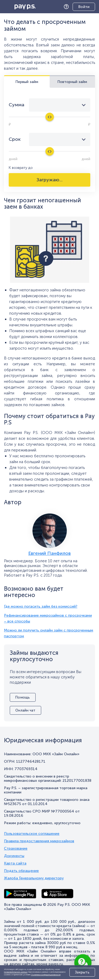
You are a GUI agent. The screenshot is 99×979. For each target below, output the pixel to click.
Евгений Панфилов (49, 553)
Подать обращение (21, 871)
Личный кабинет (80, 7)
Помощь (67, 6)
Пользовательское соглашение (31, 834)
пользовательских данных (15, 972)
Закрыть (82, 972)
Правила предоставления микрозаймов (39, 841)
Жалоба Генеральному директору (34, 878)
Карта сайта (15, 863)
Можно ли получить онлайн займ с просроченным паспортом (48, 633)
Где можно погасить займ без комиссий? (40, 606)
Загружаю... (49, 180)
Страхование (15, 848)
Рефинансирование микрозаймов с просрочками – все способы (48, 618)
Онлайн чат (25, 710)
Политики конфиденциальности (45, 974)
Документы (14, 856)
